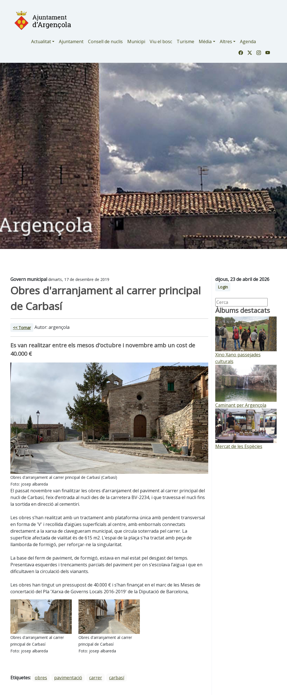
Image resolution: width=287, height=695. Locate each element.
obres (41, 678)
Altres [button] (226, 41)
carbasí (116, 678)
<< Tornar (22, 327)
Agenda (248, 41)
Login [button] (223, 287)
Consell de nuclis (105, 41)
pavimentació (68, 678)
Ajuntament (71, 41)
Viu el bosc (161, 41)
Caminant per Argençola (240, 405)
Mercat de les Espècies (238, 446)
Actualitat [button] (41, 41)
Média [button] (205, 41)
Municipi (136, 41)
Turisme (185, 41)
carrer (95, 678)
